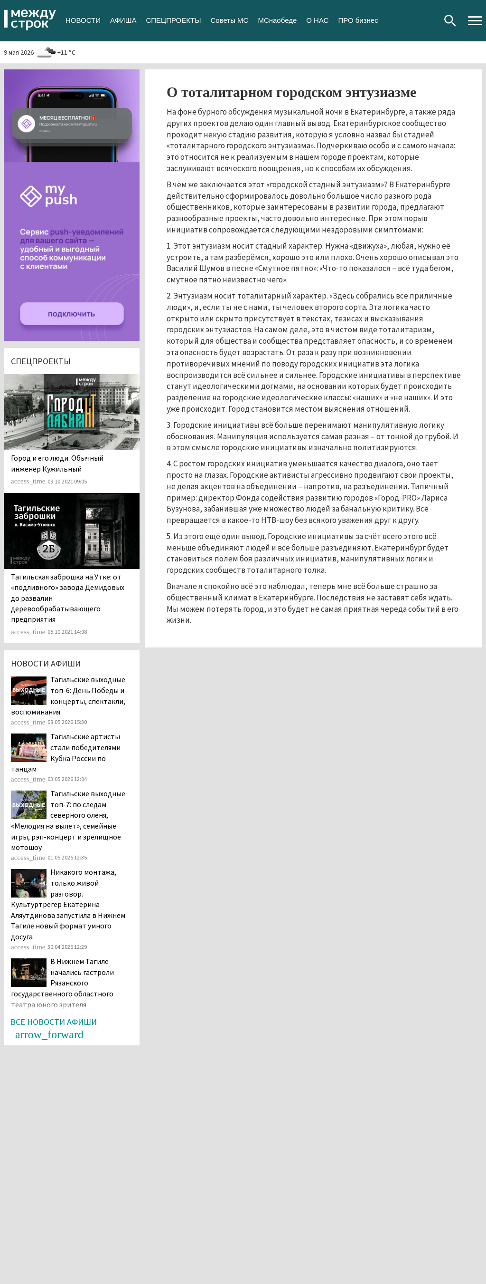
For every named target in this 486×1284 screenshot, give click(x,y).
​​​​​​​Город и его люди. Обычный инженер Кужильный (57, 463)
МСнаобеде (277, 20)
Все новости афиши (53, 1021)
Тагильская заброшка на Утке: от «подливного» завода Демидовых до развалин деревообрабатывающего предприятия (67, 598)
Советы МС (229, 20)
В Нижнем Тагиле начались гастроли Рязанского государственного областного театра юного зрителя (62, 982)
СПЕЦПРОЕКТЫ (173, 20)
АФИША (123, 20)
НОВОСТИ (83, 20)
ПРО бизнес (358, 20)
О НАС (317, 20)
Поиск (450, 21)
